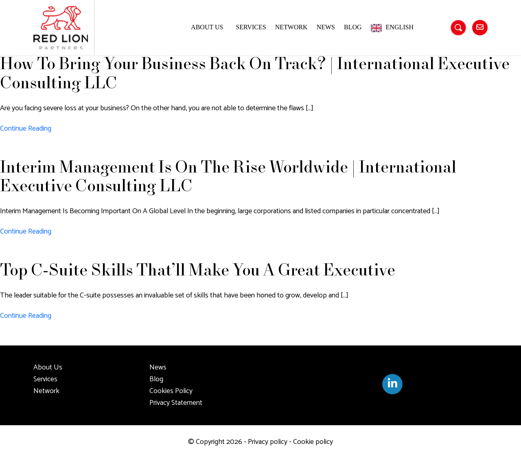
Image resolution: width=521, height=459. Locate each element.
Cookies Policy (171, 391)
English (400, 27)
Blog (353, 27)
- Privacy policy (264, 442)
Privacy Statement (175, 403)
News (326, 27)
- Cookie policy (310, 442)
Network (291, 27)
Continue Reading (25, 128)
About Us (207, 27)
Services (251, 27)
